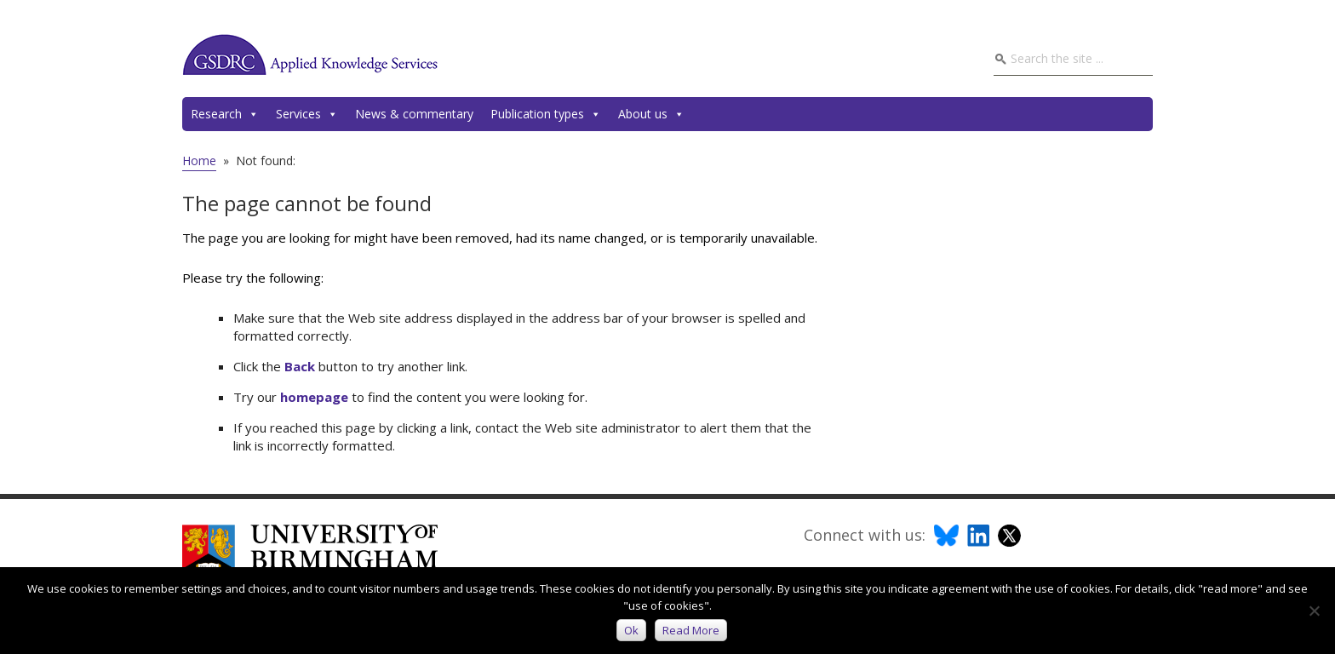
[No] (1313, 610)
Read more (690, 630)
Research (225, 114)
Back (299, 366)
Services (307, 114)
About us (651, 114)
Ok (631, 630)
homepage (314, 396)
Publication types (545, 114)
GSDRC (310, 54)
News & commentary (414, 114)
